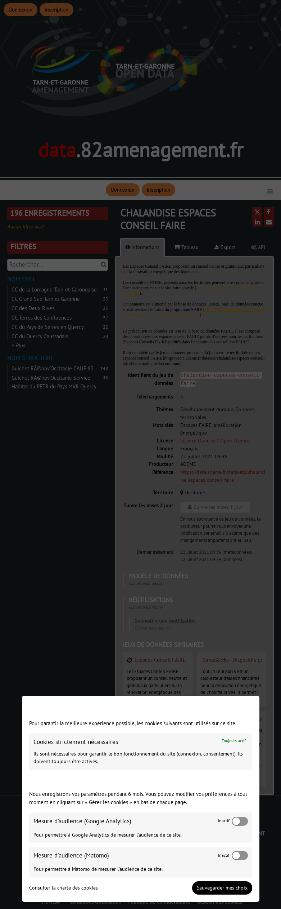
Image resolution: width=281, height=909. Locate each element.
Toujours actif (234, 741)
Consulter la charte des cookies (63, 888)
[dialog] (140, 799)
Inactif (224, 821)
